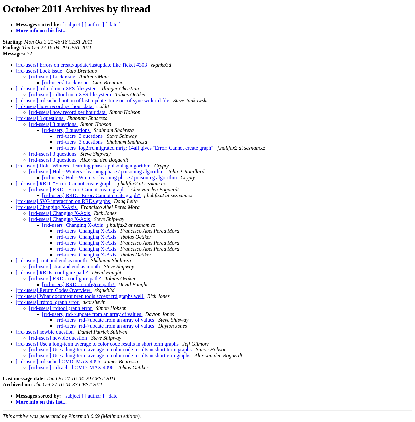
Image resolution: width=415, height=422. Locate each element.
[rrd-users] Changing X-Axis (47, 207)
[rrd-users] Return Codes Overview (54, 290)
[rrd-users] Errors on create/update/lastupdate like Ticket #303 (82, 65)
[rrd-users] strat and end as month (52, 260)
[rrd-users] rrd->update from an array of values (92, 314)
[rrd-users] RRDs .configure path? (52, 272)
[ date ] (112, 24)
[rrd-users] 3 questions (40, 118)
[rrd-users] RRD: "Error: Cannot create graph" (65, 183)
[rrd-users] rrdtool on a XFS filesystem (57, 88)
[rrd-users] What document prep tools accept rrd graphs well (80, 296)
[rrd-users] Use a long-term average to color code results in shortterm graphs (110, 355)
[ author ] (94, 24)
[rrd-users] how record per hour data (55, 106)
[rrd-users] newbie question (45, 332)
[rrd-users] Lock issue (39, 71)
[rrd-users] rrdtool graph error (48, 302)
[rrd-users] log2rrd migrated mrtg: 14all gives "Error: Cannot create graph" (135, 148)
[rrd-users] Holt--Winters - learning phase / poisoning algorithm (84, 165)
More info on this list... (41, 30)
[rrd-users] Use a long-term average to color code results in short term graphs (98, 344)
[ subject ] (72, 24)
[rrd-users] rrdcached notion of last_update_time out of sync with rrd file (93, 100)
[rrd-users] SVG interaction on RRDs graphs (63, 201)
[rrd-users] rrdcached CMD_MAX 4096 (58, 361)
